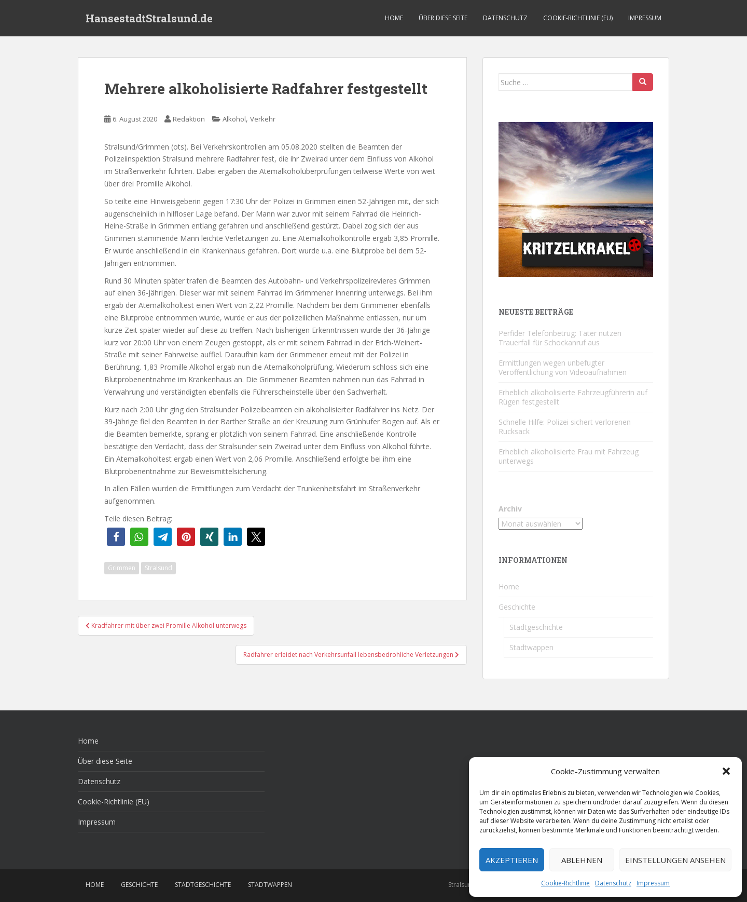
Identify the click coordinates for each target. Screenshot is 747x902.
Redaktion (189, 119)
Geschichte (517, 607)
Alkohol (234, 119)
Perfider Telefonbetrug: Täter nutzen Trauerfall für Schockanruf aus (560, 337)
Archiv (510, 509)
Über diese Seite (443, 18)
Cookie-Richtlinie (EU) (578, 18)
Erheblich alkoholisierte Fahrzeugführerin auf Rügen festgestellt (573, 397)
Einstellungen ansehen (675, 860)
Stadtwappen (531, 647)
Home (394, 18)
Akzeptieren (512, 860)
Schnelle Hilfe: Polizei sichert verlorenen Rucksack (565, 426)
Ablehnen (581, 860)
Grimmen (121, 567)
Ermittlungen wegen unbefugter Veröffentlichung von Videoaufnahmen (563, 367)
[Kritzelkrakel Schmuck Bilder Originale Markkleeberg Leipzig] (576, 199)
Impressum (653, 883)
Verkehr (262, 119)
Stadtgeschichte (536, 627)
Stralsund (158, 567)
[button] (726, 771)
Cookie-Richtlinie (565, 883)
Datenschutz (613, 883)
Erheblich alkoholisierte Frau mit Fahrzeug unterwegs (569, 456)
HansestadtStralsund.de (149, 18)
